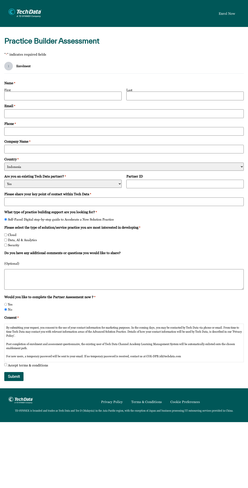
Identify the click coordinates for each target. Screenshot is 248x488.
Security (13, 244)
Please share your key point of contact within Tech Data (47, 193)
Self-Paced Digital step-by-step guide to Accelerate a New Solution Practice (61, 219)
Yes (10, 304)
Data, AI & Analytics (22, 239)
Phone (10, 123)
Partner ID (134, 176)
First (7, 90)
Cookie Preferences (185, 401)
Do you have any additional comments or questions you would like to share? (62, 252)
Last (129, 90)
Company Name (17, 141)
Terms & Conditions (146, 401)
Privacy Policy (112, 401)
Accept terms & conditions (28, 364)
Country (11, 158)
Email (9, 105)
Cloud (12, 234)
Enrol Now (227, 13)
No (10, 309)
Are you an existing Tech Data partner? (35, 176)
